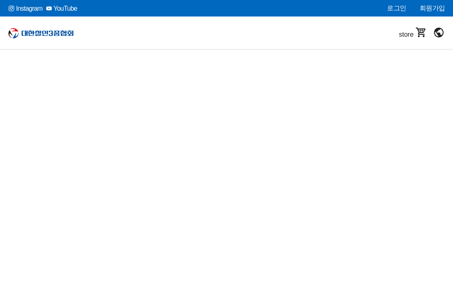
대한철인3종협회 (46, 33)
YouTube (61, 8)
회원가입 (432, 8)
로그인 (396, 8)
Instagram (25, 8)
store (413, 32)
